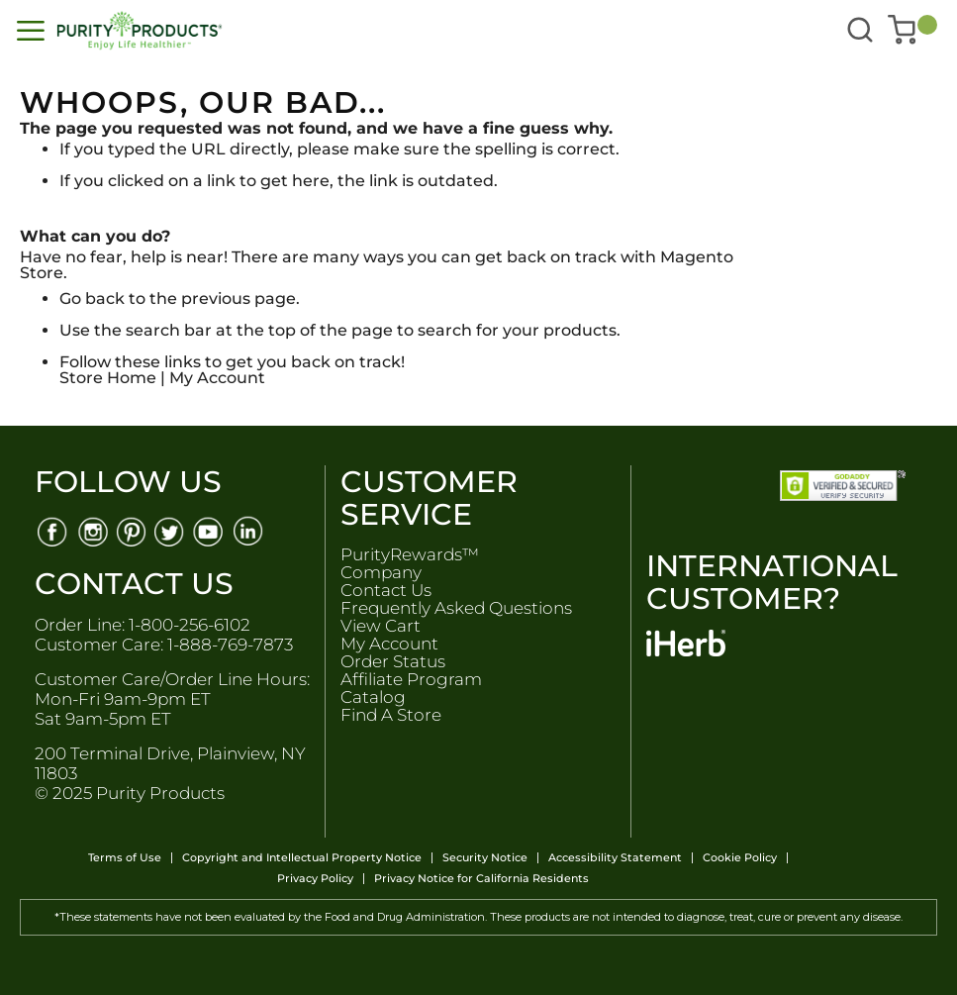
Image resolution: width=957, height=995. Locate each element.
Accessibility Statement (615, 857)
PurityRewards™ (409, 554)
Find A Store (390, 715)
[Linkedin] (250, 530)
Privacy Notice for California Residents (481, 878)
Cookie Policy (740, 857)
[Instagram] (91, 530)
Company (381, 572)
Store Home (107, 377)
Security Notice (484, 857)
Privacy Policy (315, 878)
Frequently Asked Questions (456, 608)
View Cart (380, 626)
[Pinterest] (131, 530)
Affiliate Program (411, 679)
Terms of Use (124, 857)
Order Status (392, 661)
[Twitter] (170, 530)
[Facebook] (52, 530)
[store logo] (239, 30)
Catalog (373, 697)
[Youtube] (210, 530)
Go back (92, 298)
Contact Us (385, 590)
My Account (217, 377)
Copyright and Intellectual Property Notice (302, 857)
